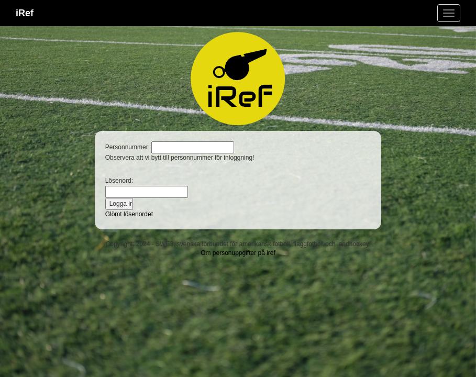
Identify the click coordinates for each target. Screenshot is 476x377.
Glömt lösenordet (129, 214)
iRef (25, 13)
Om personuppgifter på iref (238, 253)
